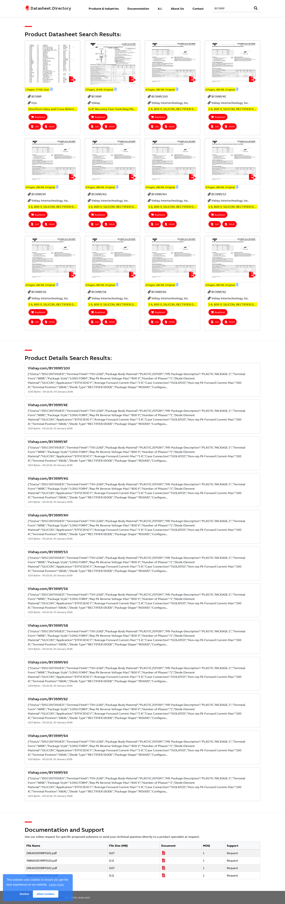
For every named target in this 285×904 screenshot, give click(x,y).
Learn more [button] (56, 884)
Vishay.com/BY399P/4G (48, 478)
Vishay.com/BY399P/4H (48, 515)
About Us (177, 8)
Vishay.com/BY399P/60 (48, 662)
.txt (35, 126)
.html (50, 126)
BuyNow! (38, 117)
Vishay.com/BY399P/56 (48, 588)
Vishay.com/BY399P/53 (48, 552)
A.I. (160, 8)
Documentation (138, 8)
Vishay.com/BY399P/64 (48, 735)
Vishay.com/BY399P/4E (48, 405)
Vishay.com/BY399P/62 (48, 699)
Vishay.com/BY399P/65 (48, 772)
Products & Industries (104, 8)
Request (232, 853)
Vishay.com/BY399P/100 (49, 368)
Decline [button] (24, 894)
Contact (198, 8)
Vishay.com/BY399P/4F (48, 441)
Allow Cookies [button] (46, 894)
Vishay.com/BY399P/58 (48, 625)
